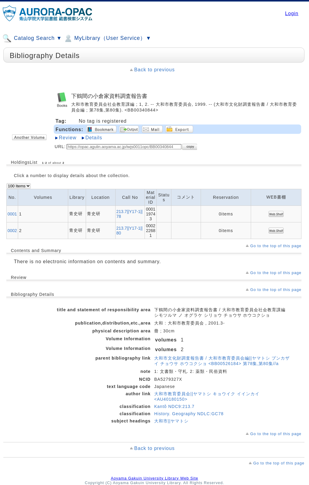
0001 (12, 214)
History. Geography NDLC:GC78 (189, 413)
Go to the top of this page (275, 246)
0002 (12, 230)
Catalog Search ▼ (32, 38)
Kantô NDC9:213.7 (174, 406)
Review (67, 137)
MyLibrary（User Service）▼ (107, 38)
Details (93, 137)
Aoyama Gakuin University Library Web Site (154, 478)
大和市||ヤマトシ (171, 421)
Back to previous (154, 69)
